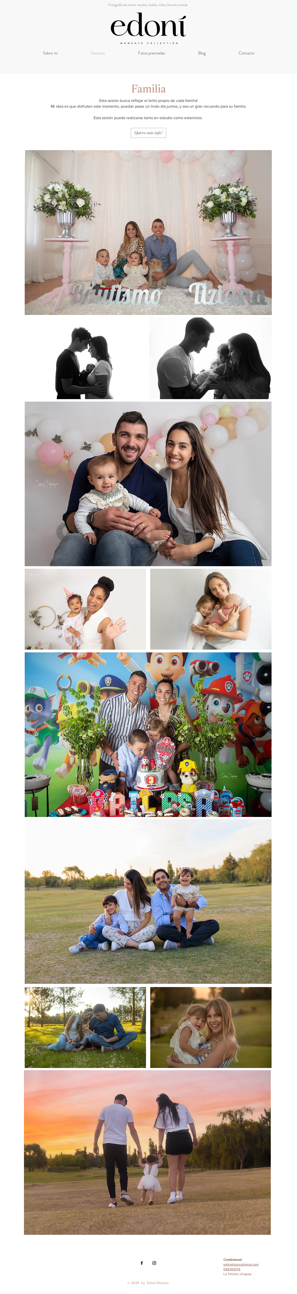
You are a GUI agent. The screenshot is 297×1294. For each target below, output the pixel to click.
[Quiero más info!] (148, 133)
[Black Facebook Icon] (141, 1263)
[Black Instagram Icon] (154, 1263)
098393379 (231, 1269)
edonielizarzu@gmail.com (241, 1264)
